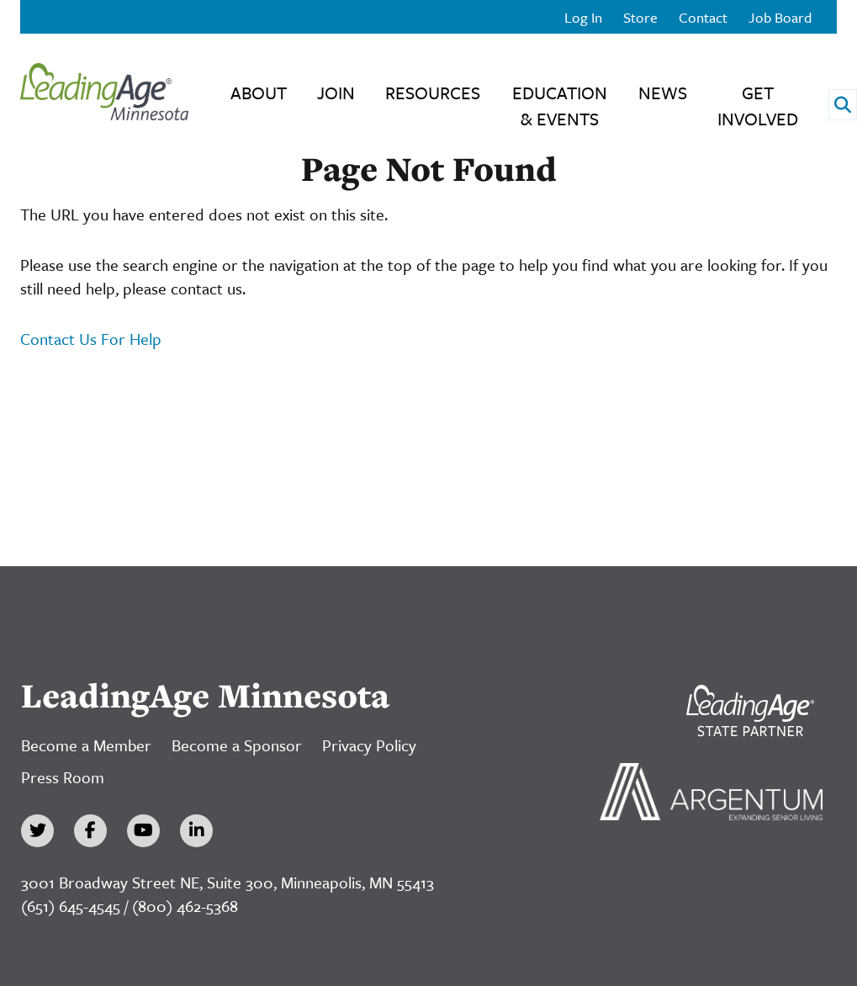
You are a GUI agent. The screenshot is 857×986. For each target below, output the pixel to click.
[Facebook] (90, 830)
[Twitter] (37, 830)
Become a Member (86, 745)
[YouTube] (143, 830)
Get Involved (757, 105)
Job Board (780, 17)
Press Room (62, 777)
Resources (432, 92)
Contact (703, 17)
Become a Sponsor (237, 745)
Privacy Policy (369, 745)
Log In (583, 17)
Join (336, 92)
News (662, 92)
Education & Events (559, 105)
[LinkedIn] (196, 830)
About (258, 92)
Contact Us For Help (90, 338)
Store (640, 17)
